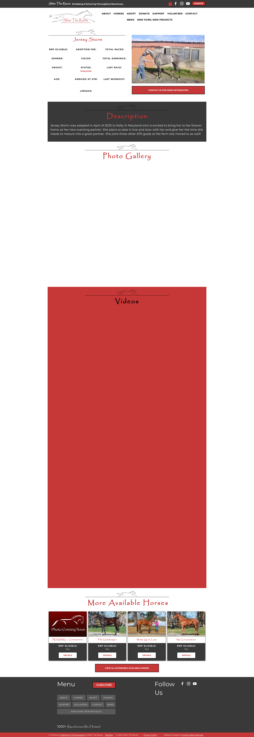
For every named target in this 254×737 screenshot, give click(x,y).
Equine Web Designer (192, 735)
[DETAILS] (67, 655)
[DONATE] (198, 3)
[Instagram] (181, 3)
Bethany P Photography (73, 735)
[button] (170, 3)
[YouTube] (188, 3)
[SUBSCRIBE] (103, 685)
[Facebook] (175, 3)
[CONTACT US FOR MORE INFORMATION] (168, 90)
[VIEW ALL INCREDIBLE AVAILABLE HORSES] (127, 668)
